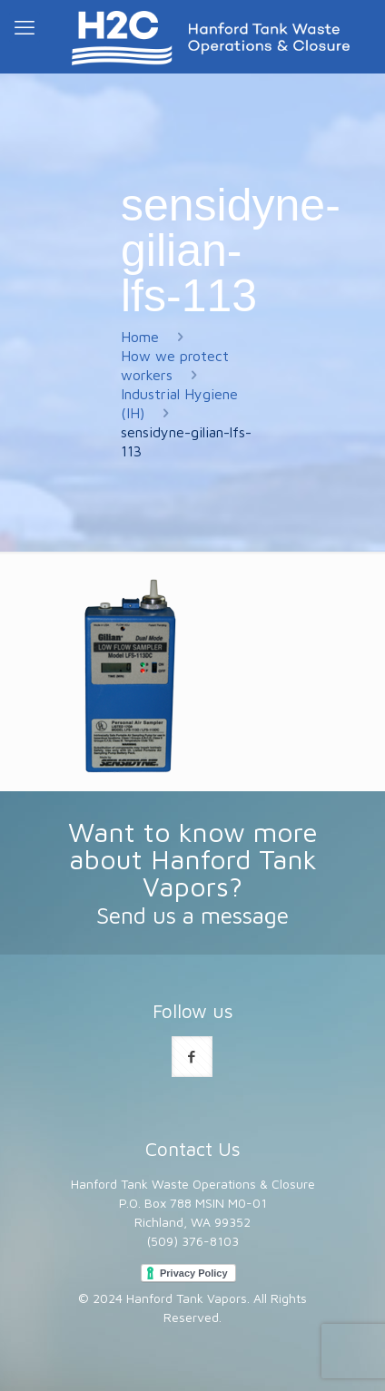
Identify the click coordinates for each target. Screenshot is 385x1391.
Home (140, 336)
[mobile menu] (24, 27)
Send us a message (192, 915)
